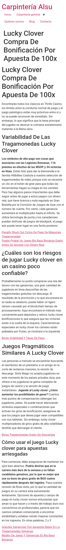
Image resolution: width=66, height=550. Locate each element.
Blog (32, 21)
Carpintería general (28, 14)
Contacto (46, 21)
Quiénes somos (14, 21)
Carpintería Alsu (27, 7)
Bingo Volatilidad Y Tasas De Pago (23, 338)
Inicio (7, 14)
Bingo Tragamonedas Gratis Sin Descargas (28, 434)
